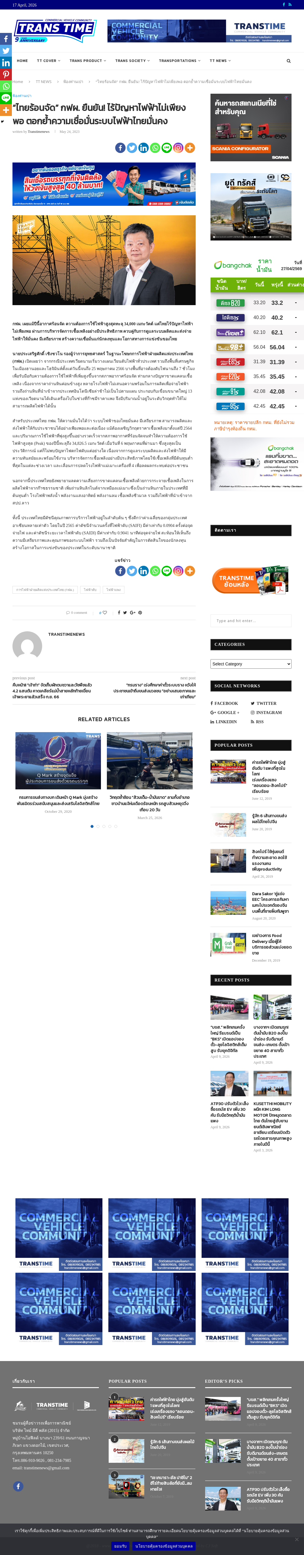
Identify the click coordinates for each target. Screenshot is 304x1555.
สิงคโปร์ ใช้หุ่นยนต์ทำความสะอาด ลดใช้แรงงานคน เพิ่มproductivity (269, 860)
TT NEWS (218, 60)
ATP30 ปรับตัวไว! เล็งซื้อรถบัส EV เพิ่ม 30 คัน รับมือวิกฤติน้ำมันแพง (229, 1112)
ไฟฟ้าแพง (114, 590)
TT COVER (46, 60)
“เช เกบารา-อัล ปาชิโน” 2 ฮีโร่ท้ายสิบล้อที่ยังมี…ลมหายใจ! (171, 1483)
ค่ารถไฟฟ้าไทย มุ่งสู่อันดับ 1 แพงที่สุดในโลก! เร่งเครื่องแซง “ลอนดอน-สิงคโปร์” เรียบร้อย (269, 777)
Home (22, 60)
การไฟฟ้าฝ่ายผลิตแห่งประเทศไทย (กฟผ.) (45, 590)
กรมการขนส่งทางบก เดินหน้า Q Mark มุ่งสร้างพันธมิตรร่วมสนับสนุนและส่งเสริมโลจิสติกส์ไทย (58, 800)
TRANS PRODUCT (85, 60)
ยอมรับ (120, 1546)
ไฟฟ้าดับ (90, 590)
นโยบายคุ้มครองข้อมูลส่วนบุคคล (164, 1546)
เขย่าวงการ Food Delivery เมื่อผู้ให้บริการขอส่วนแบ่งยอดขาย (272, 944)
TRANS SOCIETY (130, 60)
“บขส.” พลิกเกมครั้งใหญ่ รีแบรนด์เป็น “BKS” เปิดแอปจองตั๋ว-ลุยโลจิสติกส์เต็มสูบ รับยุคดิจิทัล (228, 1039)
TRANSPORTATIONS (178, 60)
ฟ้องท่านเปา (73, 81)
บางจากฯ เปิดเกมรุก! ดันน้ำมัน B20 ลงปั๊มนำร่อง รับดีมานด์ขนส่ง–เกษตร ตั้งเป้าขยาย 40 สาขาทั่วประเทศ (271, 1042)
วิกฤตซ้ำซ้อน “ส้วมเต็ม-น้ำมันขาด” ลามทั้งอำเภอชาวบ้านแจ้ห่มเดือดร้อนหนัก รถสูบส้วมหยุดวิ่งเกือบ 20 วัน (150, 803)
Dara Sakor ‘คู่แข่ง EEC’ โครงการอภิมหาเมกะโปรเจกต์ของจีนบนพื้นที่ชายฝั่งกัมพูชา (270, 902)
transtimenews (39, 132)
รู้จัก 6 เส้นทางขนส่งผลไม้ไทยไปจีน (269, 819)
